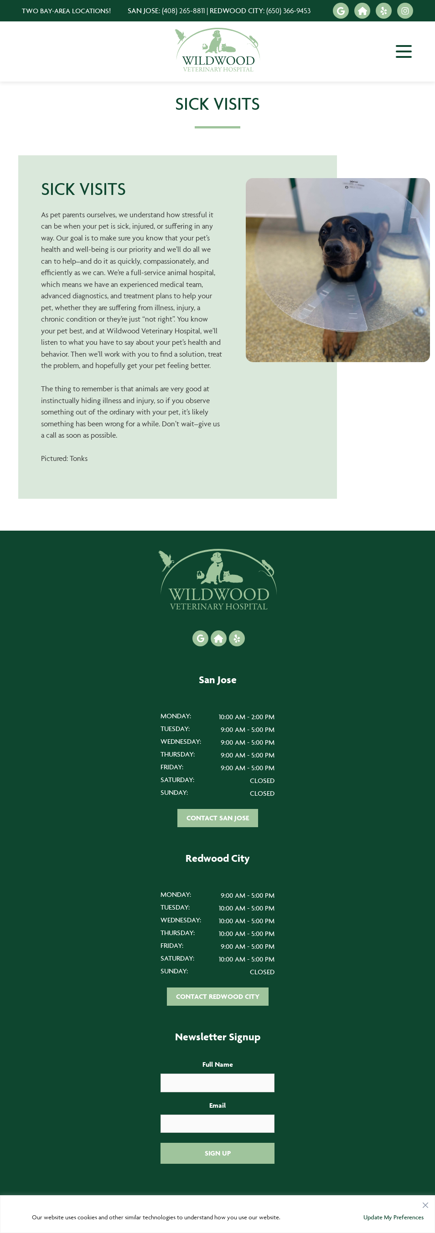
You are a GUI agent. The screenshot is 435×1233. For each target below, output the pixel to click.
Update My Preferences (393, 1217)
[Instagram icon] (405, 11)
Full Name (217, 1064)
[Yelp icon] (384, 11)
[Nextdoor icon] (362, 11)
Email (217, 1105)
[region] (217, 1214)
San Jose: (166, 10)
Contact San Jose (217, 817)
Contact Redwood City (217, 996)
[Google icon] (341, 11)
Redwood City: (260, 10)
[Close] (425, 1202)
